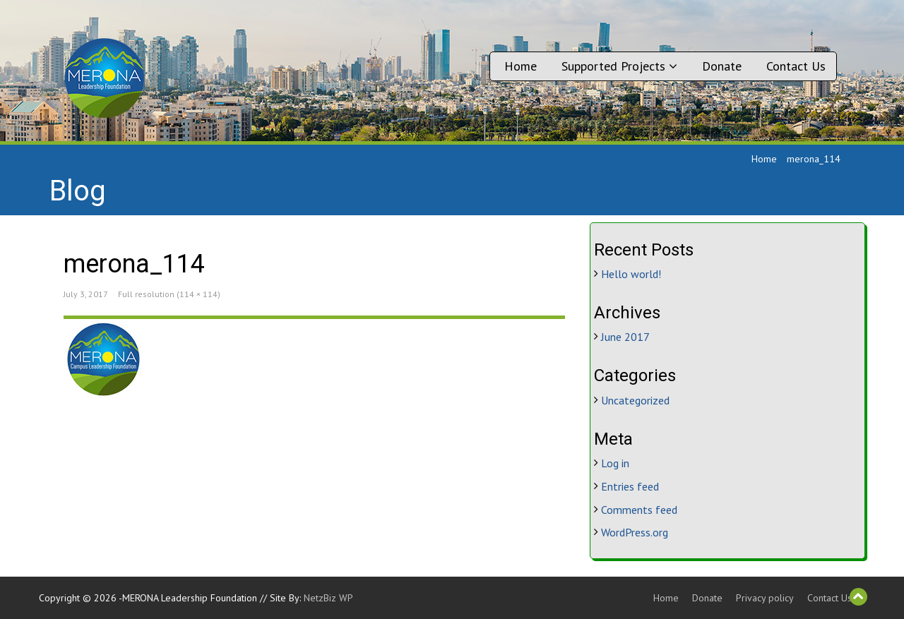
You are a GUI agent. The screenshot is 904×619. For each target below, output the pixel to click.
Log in (615, 463)
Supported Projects (619, 66)
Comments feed (639, 510)
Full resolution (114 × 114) (169, 294)
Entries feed (630, 486)
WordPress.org (634, 532)
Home (520, 66)
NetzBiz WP (328, 597)
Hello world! (631, 274)
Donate (722, 66)
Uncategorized (635, 400)
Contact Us (796, 66)
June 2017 (625, 337)
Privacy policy (765, 597)
